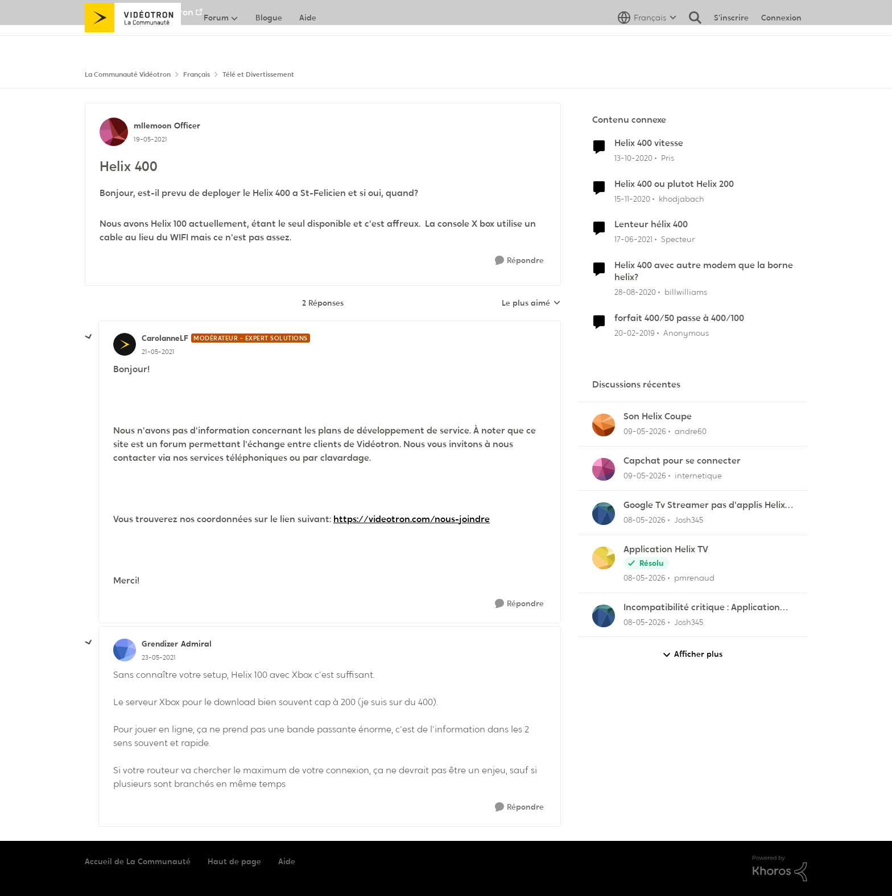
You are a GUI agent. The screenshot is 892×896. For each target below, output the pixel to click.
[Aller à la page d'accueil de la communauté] (133, 42)
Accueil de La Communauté (138, 861)
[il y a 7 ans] (634, 333)
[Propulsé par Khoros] (780, 869)
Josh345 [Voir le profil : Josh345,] (688, 520)
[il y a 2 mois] (644, 431)
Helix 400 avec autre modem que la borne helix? (703, 271)
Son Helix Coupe (657, 416)
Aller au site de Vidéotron (139, 12)
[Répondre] (519, 260)
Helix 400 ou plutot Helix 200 (674, 184)
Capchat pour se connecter (682, 460)
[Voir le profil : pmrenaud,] (603, 558)
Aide (286, 861)
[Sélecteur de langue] (647, 42)
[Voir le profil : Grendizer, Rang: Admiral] (124, 650)
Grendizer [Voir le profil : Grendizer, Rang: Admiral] (160, 644)
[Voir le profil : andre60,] (603, 425)
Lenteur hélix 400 (651, 224)
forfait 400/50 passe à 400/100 (679, 318)
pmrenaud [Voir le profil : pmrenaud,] (694, 578)
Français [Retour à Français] (196, 74)
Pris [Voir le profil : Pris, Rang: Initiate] (667, 158)
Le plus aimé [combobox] (531, 303)
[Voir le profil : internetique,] (603, 469)
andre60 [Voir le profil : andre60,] (691, 431)
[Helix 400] (158, 352)
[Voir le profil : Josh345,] (603, 513)
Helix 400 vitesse (648, 143)
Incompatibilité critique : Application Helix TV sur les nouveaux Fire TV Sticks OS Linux (706, 608)
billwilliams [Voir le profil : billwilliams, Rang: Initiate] (685, 292)
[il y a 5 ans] (633, 158)
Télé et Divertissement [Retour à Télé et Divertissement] (258, 74)
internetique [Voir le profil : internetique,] (698, 475)
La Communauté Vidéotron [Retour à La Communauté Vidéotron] (128, 74)
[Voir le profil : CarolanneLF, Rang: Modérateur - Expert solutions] (124, 344)
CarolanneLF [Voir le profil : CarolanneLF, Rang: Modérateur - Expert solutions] (165, 338)
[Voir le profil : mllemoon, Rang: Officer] (114, 132)
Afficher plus (692, 654)
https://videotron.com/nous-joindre (411, 519)
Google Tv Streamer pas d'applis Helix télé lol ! (704, 505)
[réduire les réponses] (89, 337)
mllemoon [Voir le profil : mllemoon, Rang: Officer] (152, 125)
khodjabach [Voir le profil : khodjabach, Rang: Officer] (681, 198)
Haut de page (234, 861)
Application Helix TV (665, 549)
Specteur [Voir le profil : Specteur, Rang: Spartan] (678, 239)
